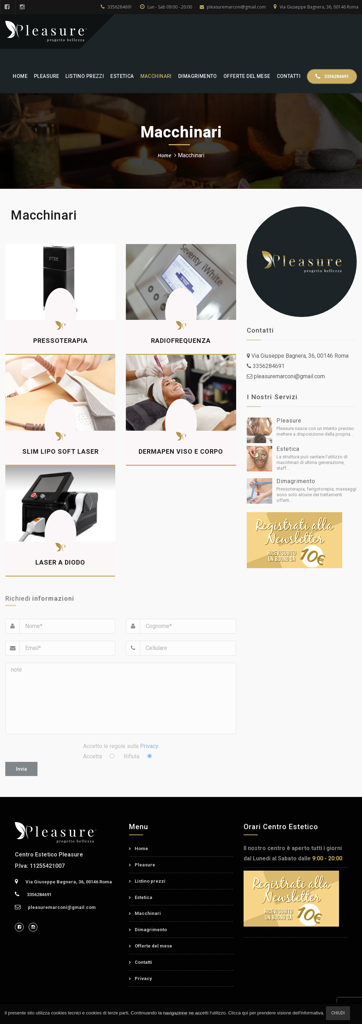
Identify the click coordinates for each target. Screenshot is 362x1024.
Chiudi (338, 1013)
